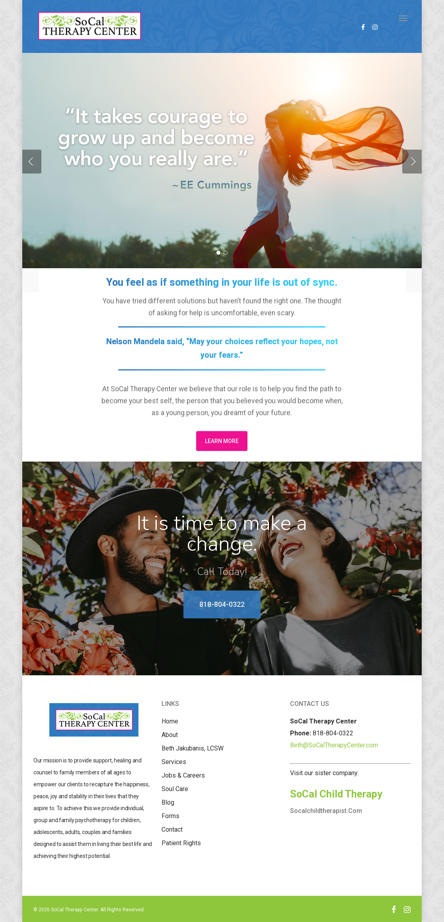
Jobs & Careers (183, 775)
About (170, 735)
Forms (170, 816)
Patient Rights (181, 843)
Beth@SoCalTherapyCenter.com (334, 745)
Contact (172, 829)
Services (174, 762)
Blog (168, 802)
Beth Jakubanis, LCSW (193, 748)
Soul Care (175, 789)
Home (170, 721)
